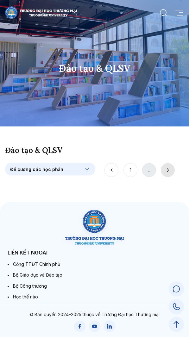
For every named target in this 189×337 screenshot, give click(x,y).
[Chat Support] (176, 289)
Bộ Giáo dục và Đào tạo (37, 275)
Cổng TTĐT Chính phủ (36, 264)
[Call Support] (176, 306)
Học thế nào (25, 296)
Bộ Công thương (30, 286)
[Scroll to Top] (176, 324)
